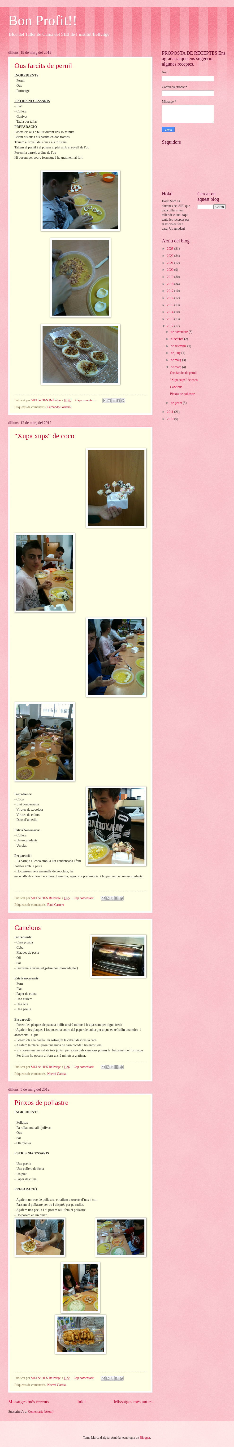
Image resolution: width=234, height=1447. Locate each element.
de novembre (180, 332)
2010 (170, 419)
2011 (170, 412)
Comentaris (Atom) (41, 1411)
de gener (177, 403)
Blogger (145, 1437)
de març (176, 367)
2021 (170, 263)
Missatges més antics (133, 1401)
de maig (176, 360)
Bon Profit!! (42, 20)
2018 (170, 284)
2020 (170, 270)
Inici (81, 1401)
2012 (170, 326)
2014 (170, 312)
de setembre (179, 346)
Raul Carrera (55, 905)
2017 (170, 291)
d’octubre (177, 339)
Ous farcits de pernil (43, 65)
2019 (170, 277)
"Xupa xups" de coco (44, 436)
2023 (170, 248)
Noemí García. (56, 1074)
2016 (170, 298)
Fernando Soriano (58, 407)
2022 (170, 256)
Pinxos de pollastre (41, 1102)
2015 (170, 305)
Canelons (27, 927)
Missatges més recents (28, 1401)
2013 (170, 319)
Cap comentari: (85, 400)
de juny (176, 353)
